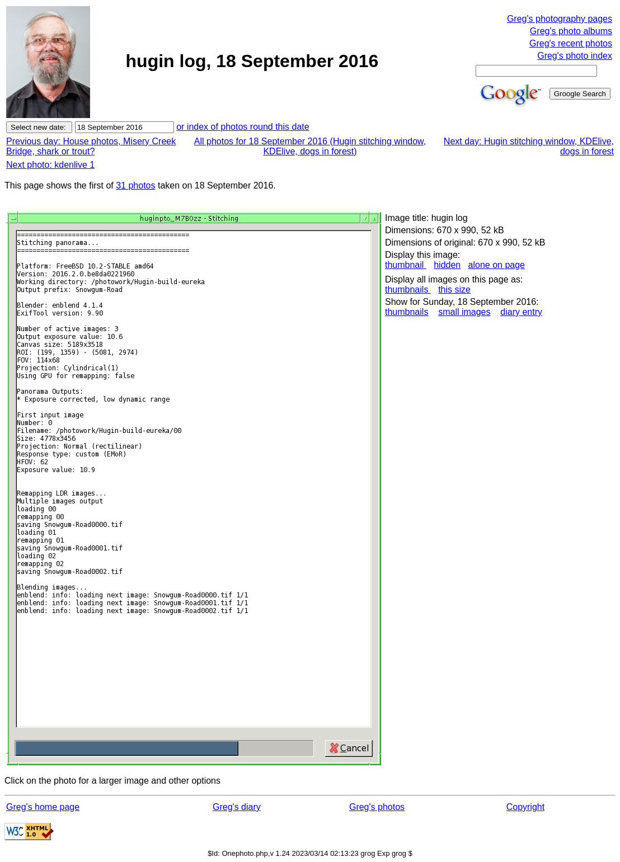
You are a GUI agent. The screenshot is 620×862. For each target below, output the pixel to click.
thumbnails (408, 289)
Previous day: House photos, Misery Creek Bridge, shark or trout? (91, 146)
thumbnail (405, 265)
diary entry (521, 312)
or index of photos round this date (242, 126)
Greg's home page (42, 807)
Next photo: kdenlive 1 (50, 164)
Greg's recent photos (570, 43)
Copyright (525, 807)
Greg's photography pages (559, 18)
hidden (447, 265)
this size (454, 289)
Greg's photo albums (571, 31)
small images (464, 312)
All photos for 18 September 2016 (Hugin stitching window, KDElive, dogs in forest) (310, 146)
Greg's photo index (574, 55)
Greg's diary (237, 807)
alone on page (496, 265)
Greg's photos (377, 807)
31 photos (135, 185)
